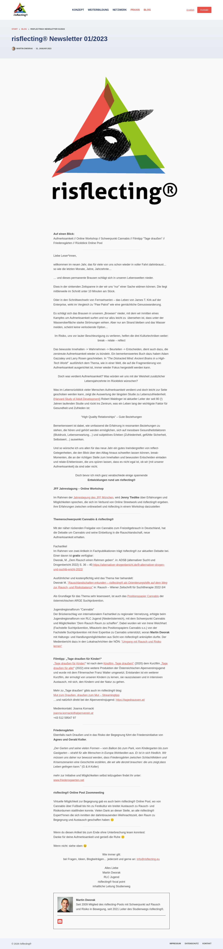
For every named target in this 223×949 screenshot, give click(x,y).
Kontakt (204, 10)
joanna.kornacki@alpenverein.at (73, 713)
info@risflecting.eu (148, 859)
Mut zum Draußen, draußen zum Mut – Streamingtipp (86, 695)
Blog (147, 10)
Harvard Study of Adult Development (76, 398)
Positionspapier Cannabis (143, 596)
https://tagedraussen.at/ (130, 699)
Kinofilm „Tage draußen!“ (118, 663)
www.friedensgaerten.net (68, 780)
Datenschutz (192, 944)
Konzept (78, 10)
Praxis (135, 10)
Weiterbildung (98, 10)
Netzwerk (120, 10)
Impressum (175, 944)
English (190, 10)
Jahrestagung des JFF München (93, 497)
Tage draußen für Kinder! (69, 663)
